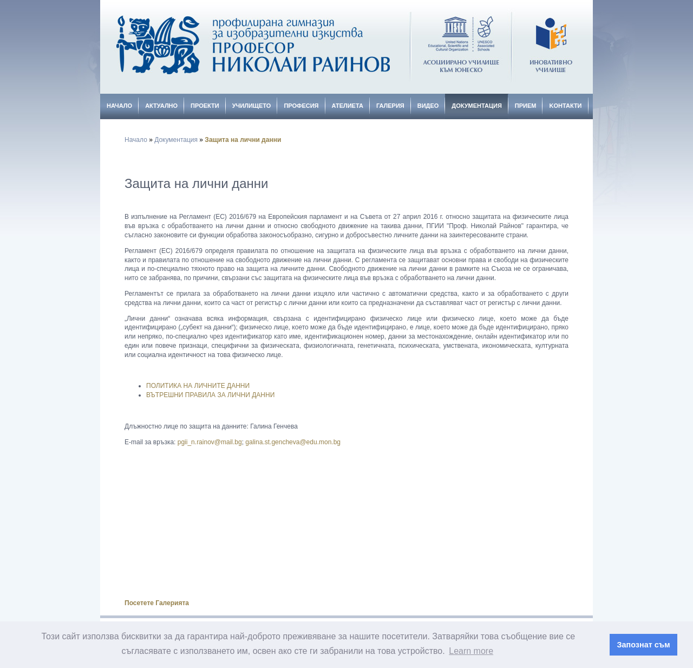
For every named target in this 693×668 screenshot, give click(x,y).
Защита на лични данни (243, 140)
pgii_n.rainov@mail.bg (210, 442)
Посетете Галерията (157, 603)
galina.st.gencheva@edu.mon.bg (293, 442)
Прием (526, 105)
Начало (119, 105)
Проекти (205, 105)
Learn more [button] (471, 651)
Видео (428, 105)
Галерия (390, 105)
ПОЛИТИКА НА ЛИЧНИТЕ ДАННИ (198, 386)
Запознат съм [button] (643, 644)
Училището (251, 105)
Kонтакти (565, 105)
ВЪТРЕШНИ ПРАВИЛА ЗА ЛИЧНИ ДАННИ (210, 395)
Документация (477, 105)
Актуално (161, 105)
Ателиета (347, 105)
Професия (301, 105)
